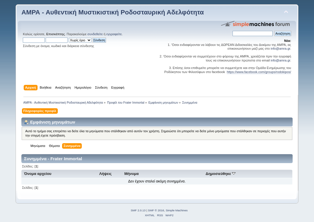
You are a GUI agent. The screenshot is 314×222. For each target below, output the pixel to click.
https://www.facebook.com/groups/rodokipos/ (259, 72)
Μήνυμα (131, 173)
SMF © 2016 (156, 210)
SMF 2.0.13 (138, 210)
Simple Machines (177, 210)
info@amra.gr (280, 48)
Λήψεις (105, 173)
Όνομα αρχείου (37, 173)
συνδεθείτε (95, 34)
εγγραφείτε (114, 34)
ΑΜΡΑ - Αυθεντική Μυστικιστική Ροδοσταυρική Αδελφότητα (112, 12)
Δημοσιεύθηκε (221, 173)
